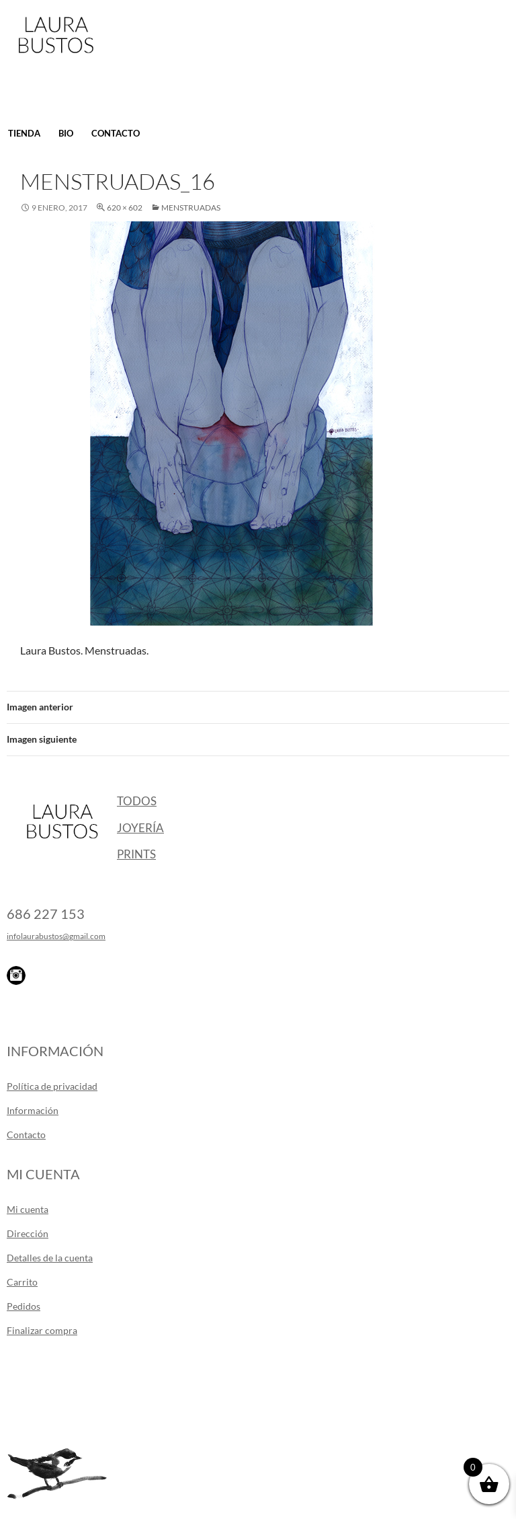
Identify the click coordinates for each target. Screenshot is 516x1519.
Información (32, 1110)
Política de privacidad (52, 1086)
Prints (136, 854)
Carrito (22, 1282)
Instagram (16, 975)
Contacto (115, 133)
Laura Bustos (55, 58)
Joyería (140, 828)
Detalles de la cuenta (50, 1257)
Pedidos (23, 1306)
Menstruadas (190, 207)
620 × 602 (124, 207)
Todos (137, 801)
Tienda (24, 133)
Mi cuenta (27, 1209)
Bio (65, 133)
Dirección (27, 1233)
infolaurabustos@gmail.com (56, 936)
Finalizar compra (42, 1330)
